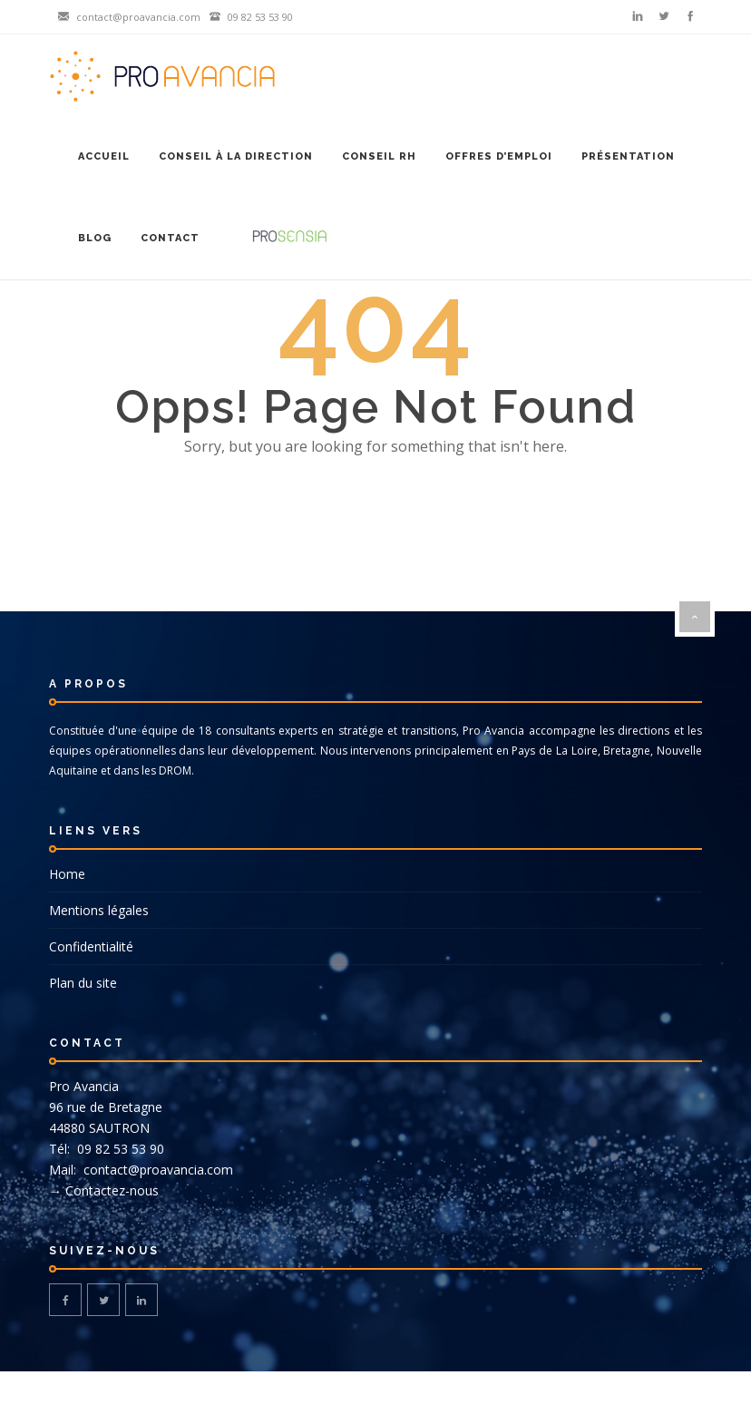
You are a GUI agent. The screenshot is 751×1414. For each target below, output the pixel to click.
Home (67, 874)
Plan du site (83, 982)
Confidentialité (91, 946)
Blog (95, 238)
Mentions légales (99, 910)
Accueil (104, 156)
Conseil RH (379, 156)
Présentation (628, 156)
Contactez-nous (112, 1190)
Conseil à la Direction (236, 156)
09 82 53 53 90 (118, 1148)
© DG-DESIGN (375, 1392)
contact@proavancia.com (156, 1169)
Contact (170, 238)
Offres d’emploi (498, 156)
